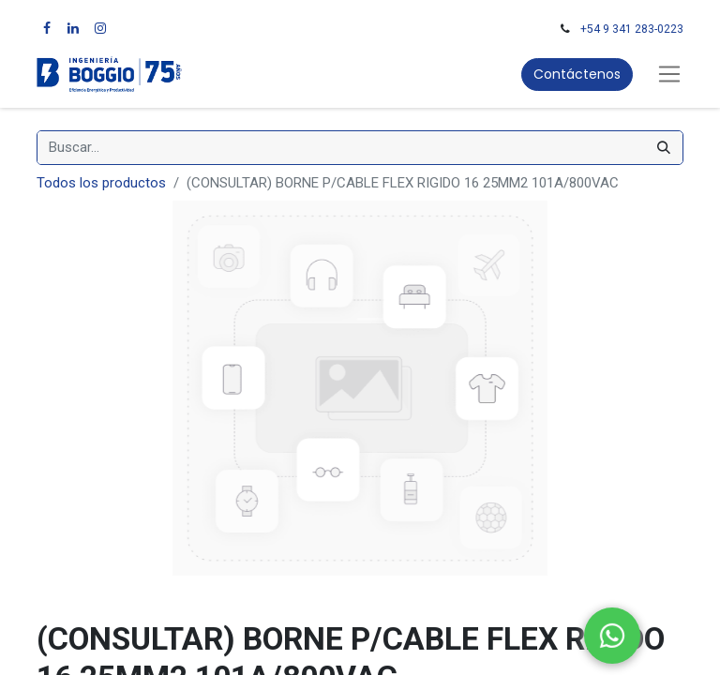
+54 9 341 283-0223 (631, 29)
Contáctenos (577, 74)
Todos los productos (101, 182)
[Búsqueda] (663, 147)
